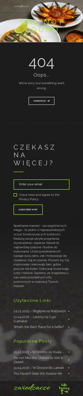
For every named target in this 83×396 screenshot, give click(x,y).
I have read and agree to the (36, 197)
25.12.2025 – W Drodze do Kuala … (39, 352)
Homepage (40, 100)
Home (32, 36)
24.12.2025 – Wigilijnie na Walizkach (40, 311)
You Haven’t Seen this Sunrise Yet (38, 373)
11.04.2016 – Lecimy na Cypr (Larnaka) (35, 319)
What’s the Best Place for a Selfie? (39, 327)
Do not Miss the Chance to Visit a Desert (38, 360)
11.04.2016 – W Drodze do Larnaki (39, 368)
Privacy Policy (29, 199)
